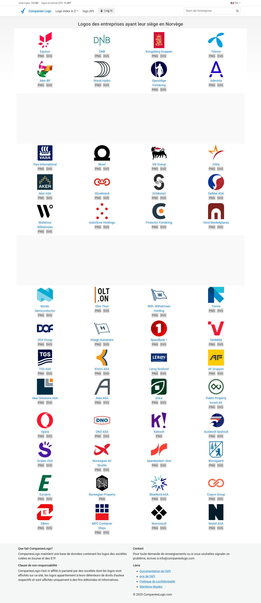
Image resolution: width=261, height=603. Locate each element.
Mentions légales (151, 586)
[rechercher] (236, 11)
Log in (106, 10)
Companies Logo (40, 11)
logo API (88, 11)
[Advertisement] (130, 117)
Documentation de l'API (155, 571)
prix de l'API (147, 576)
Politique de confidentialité (157, 581)
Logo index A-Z (66, 11)
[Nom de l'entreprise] (212, 11)
